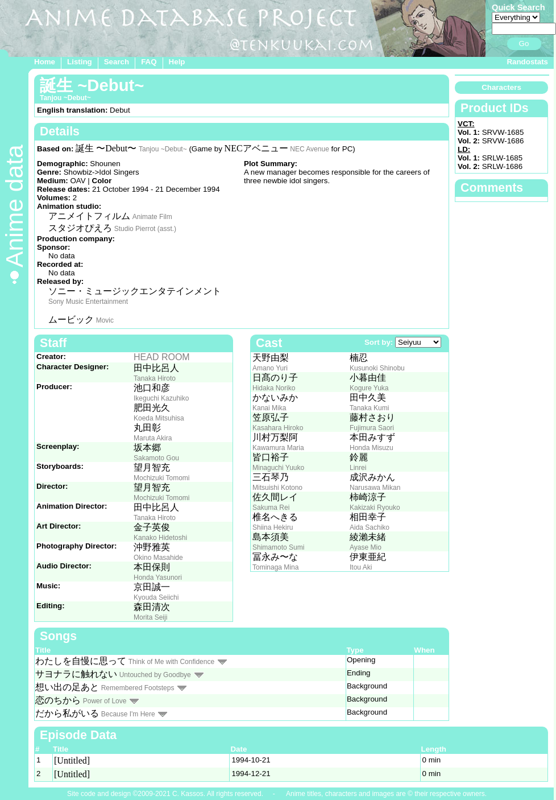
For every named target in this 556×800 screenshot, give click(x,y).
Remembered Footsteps (138, 688)
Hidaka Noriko (273, 388)
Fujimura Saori (372, 428)
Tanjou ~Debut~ (163, 149)
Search (116, 61)
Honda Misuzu (371, 448)
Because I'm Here (128, 714)
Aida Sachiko (369, 527)
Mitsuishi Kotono (277, 488)
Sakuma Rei (270, 508)
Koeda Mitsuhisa (159, 418)
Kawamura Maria (278, 448)
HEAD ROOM (162, 357)
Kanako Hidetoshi (160, 538)
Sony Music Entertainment (88, 302)
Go (524, 43)
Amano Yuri (270, 368)
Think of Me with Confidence (171, 662)
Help (177, 61)
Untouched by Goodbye (155, 675)
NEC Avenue (309, 149)
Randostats (527, 61)
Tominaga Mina (275, 567)
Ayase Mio (365, 547)
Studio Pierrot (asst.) (145, 229)
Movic (105, 320)
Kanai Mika (269, 408)
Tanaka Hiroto (155, 378)
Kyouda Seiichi (156, 597)
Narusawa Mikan (375, 488)
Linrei (358, 468)
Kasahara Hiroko (277, 428)
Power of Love (105, 701)
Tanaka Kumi (369, 408)
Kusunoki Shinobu (377, 368)
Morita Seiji (150, 617)
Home (44, 61)
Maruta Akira (153, 438)
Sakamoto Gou (156, 458)
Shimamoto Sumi (278, 547)
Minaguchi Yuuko (278, 468)
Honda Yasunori (158, 578)
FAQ (148, 61)
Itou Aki (361, 567)
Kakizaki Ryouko (375, 508)
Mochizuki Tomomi (161, 478)
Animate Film (152, 217)
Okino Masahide (158, 558)
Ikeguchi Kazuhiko (161, 398)
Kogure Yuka (369, 388)
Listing (79, 61)
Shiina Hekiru (272, 527)
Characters (501, 87)
